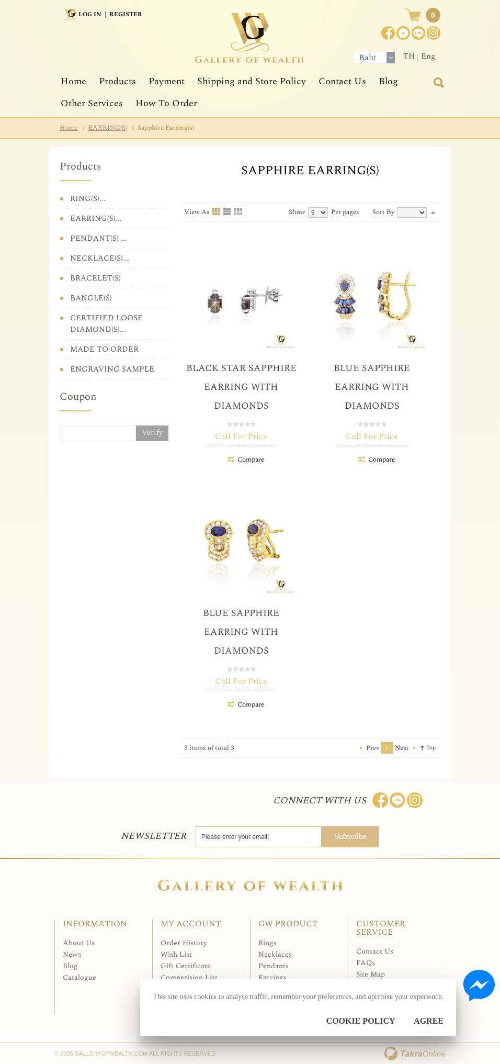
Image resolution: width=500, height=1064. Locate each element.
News (72, 954)
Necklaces (275, 954)
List (227, 212)
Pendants (273, 965)
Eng (428, 56)
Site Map (370, 974)
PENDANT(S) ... (98, 238)
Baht (368, 57)
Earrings (272, 977)
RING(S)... (88, 199)
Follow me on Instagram (415, 800)
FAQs (365, 962)
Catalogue (79, 977)
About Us (79, 942)
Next (402, 748)
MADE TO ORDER (104, 349)
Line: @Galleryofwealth (397, 800)
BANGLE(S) (91, 298)
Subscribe (352, 836)
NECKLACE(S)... (99, 258)
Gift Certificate (186, 965)
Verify (152, 433)
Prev (372, 748)
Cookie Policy (360, 1020)
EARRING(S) (107, 127)
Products (117, 81)
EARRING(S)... (96, 218)
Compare (250, 459)
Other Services (92, 103)
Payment (167, 81)
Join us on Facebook (403, 33)
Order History (184, 942)
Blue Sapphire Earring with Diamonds (372, 387)
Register (125, 14)
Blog (388, 81)
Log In (89, 14)
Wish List (176, 954)
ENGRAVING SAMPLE (112, 369)
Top (431, 747)
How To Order (166, 103)
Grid (216, 212)
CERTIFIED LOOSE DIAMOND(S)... (106, 323)
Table (238, 212)
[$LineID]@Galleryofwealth (418, 33)
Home (73, 81)
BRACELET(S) (95, 278)
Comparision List (189, 977)
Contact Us (342, 81)
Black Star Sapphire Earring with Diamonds (241, 387)
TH (409, 56)
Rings (267, 942)
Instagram (433, 33)
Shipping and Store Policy (251, 81)
